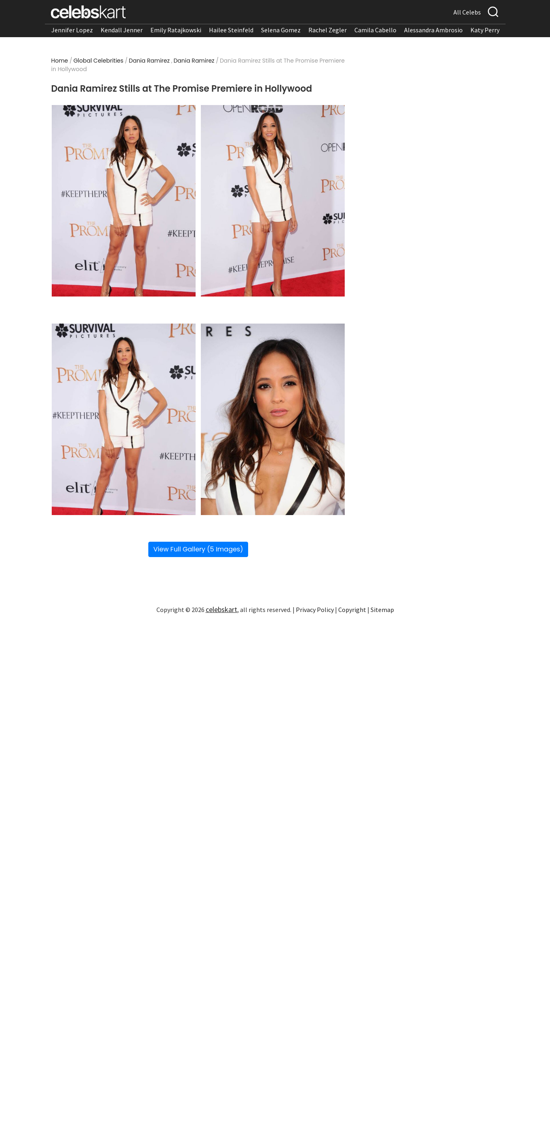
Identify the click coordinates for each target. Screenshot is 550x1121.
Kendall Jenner (122, 30)
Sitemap (382, 610)
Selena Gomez (281, 30)
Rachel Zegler (327, 30)
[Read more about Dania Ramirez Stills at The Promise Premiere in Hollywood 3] (123, 419)
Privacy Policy (315, 610)
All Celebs (467, 12)
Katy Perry (484, 30)
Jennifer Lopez (72, 30)
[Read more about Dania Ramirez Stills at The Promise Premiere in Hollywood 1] (123, 201)
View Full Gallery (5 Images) (198, 549)
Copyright (352, 610)
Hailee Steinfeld (231, 30)
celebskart (221, 609)
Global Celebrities (99, 61)
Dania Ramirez (149, 61)
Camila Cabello (375, 30)
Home (59, 61)
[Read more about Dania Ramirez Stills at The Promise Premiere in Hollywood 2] (272, 201)
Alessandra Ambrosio (433, 30)
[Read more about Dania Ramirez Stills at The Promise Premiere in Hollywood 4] (272, 419)
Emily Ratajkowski (175, 30)
